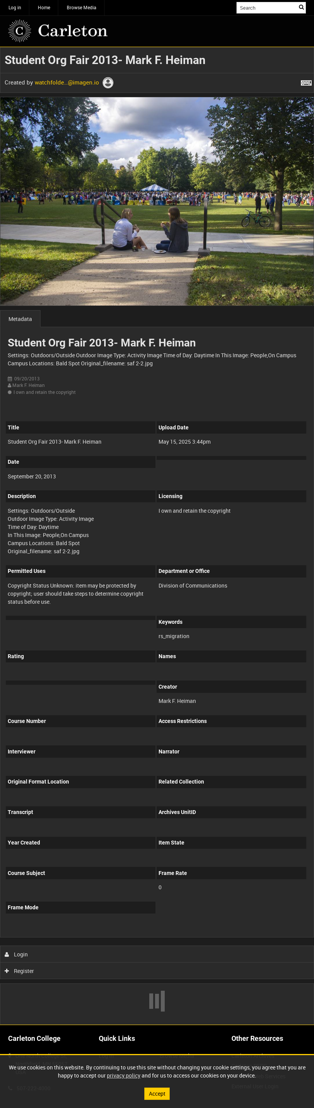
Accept (157, 1093)
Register (19, 971)
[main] (157, 536)
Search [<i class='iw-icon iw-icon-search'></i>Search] (301, 7)
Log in (14, 7)
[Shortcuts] (306, 81)
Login (16, 954)
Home (44, 7)
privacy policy (123, 1075)
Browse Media (81, 7)
